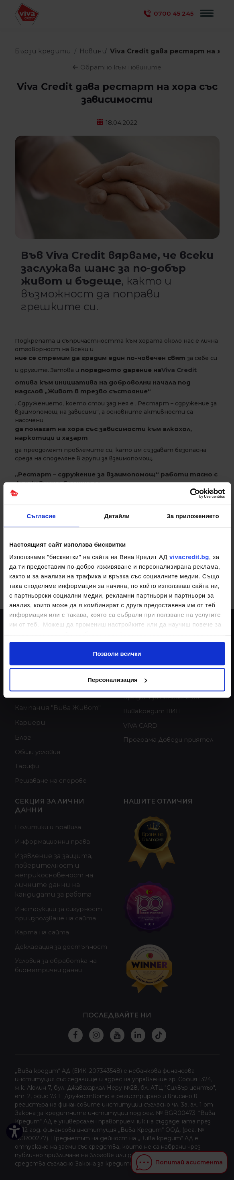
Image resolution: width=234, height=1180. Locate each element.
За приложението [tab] (193, 515)
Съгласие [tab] (40, 515)
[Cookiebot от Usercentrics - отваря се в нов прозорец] (190, 493)
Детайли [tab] (117, 515)
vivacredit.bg (189, 556)
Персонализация (117, 679)
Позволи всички (117, 653)
